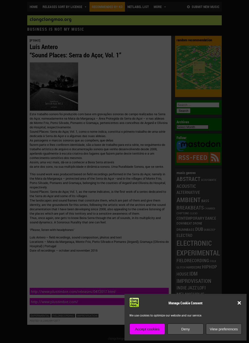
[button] (239, 302)
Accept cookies (147, 329)
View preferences (224, 329)
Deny (185, 329)
